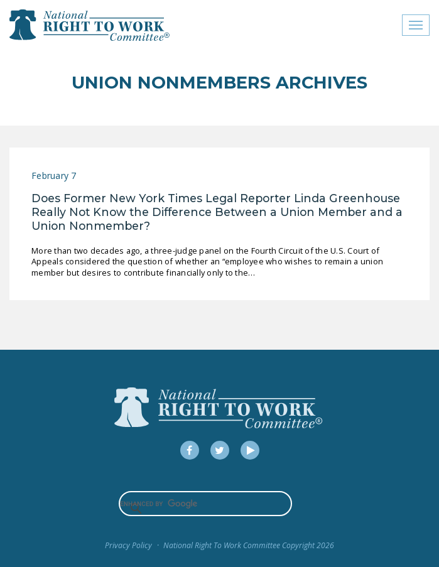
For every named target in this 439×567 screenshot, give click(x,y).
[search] (206, 503)
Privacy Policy (128, 545)
